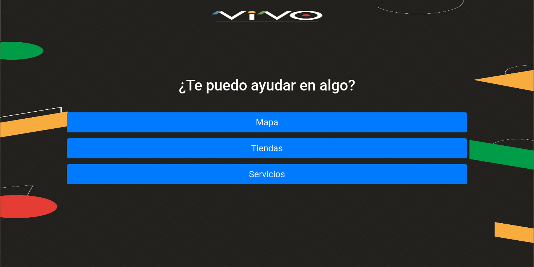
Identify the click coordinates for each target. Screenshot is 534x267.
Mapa (267, 122)
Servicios (267, 174)
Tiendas (267, 148)
